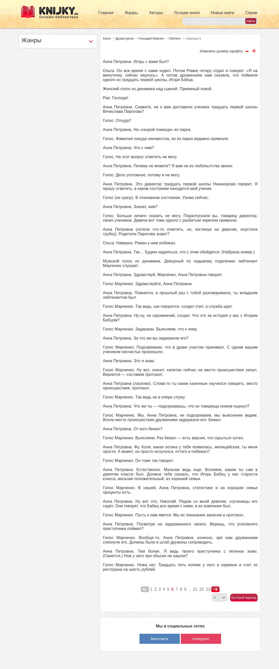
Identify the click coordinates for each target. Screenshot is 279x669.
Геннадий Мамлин (151, 38)
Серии (251, 13)
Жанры (131, 13)
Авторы (156, 13)
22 (201, 589)
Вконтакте (159, 639)
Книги (107, 38)
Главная (106, 13)
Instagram (200, 639)
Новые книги (222, 13)
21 (195, 589)
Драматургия (125, 38)
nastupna (215, 589)
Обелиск (175, 38)
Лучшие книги (187, 13)
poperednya (145, 589)
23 (208, 589)
